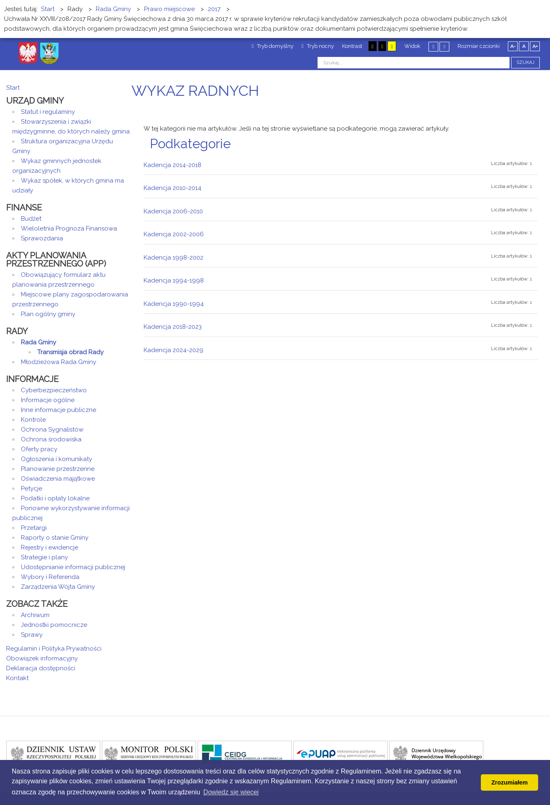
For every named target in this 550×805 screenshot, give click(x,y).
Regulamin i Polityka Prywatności (53, 648)
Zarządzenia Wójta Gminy (58, 586)
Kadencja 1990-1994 (174, 304)
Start (13, 87)
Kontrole (33, 419)
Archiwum (35, 615)
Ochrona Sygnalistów (52, 429)
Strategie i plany (44, 557)
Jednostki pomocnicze (54, 625)
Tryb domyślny (272, 46)
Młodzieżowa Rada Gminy (58, 362)
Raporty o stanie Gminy (54, 537)
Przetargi (34, 527)
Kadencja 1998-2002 (173, 257)
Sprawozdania (42, 238)
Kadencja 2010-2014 (172, 188)
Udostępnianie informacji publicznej (73, 567)
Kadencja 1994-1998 (174, 280)
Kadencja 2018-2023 (173, 326)
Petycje (31, 488)
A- (513, 46)
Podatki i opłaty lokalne (55, 498)
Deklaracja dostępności (40, 668)
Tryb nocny (318, 46)
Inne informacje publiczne (58, 410)
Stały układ (433, 46)
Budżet (31, 218)
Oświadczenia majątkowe (58, 478)
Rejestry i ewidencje (49, 547)
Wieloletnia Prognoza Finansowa (69, 228)
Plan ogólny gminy (48, 314)
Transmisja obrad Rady (70, 352)
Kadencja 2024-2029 (173, 350)
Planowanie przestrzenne (58, 469)
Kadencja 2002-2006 (174, 234)
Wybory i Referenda (50, 577)
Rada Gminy (38, 342)
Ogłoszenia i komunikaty (56, 459)
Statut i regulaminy (48, 111)
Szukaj (525, 62)
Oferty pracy (39, 449)
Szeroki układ (444, 46)
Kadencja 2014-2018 (172, 165)
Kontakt (17, 678)
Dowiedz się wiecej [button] (231, 792)
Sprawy (32, 634)
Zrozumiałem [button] (509, 782)
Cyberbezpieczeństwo (54, 390)
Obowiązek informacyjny (42, 658)
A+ (535, 46)
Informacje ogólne (47, 400)
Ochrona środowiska (51, 439)
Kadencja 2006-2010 (173, 211)
